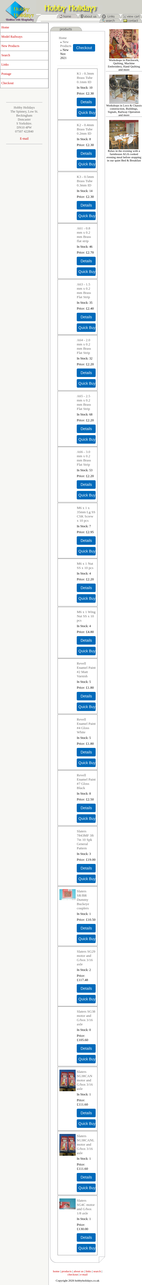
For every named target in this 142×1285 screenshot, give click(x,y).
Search (5, 55)
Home (5, 27)
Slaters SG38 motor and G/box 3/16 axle (86, 1017)
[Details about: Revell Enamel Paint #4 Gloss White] (86, 752)
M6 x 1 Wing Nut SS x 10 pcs (86, 616)
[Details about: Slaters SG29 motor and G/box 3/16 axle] (86, 988)
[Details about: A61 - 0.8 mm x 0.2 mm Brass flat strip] (86, 261)
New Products (10, 46)
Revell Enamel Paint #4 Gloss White (86, 725)
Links (5, 64)
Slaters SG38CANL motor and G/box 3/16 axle (85, 1144)
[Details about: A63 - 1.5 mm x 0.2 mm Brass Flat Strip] (86, 317)
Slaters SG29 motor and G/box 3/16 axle (86, 957)
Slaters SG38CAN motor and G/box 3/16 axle (85, 1080)
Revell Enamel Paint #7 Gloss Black (86, 781)
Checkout (7, 83)
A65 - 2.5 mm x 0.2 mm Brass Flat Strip (84, 402)
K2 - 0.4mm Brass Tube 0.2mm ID (85, 129)
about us (79, 1271)
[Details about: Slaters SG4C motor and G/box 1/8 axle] (86, 1237)
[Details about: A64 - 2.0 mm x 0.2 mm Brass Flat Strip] (86, 373)
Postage (6, 74)
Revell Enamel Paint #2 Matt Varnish (86, 669)
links (88, 1271)
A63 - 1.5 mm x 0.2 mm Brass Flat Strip (84, 290)
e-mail (84, 1274)
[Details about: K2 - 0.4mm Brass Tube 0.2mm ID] (86, 153)
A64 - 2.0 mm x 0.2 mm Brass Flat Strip (84, 346)
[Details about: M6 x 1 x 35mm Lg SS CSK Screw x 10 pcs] (86, 540)
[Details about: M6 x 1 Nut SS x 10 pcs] (86, 588)
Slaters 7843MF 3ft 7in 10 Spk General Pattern (85, 839)
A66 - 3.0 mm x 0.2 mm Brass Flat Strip (84, 458)
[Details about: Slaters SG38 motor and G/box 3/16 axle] (86, 1048)
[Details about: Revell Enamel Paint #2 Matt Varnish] (86, 696)
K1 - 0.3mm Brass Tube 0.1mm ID (85, 77)
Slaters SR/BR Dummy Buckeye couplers (83, 899)
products (67, 1271)
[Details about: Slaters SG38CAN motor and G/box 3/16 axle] (86, 1113)
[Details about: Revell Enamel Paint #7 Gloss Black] (86, 808)
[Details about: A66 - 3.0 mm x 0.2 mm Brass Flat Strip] (86, 484)
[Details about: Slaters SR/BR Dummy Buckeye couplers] (86, 928)
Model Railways (11, 36)
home (56, 1271)
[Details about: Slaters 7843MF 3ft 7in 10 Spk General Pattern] (86, 868)
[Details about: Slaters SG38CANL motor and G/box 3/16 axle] (86, 1177)
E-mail (24, 138)
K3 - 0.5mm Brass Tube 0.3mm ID (85, 181)
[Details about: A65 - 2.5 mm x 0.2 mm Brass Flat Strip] (86, 429)
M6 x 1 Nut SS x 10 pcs (85, 566)
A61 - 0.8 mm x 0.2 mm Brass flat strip (84, 234)
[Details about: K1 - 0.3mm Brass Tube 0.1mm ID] (86, 102)
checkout (72, 1274)
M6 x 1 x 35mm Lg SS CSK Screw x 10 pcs (86, 514)
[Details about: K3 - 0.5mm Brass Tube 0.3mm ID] (86, 205)
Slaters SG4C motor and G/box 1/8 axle (86, 1206)
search (97, 1271)
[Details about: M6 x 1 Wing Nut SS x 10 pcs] (86, 640)
